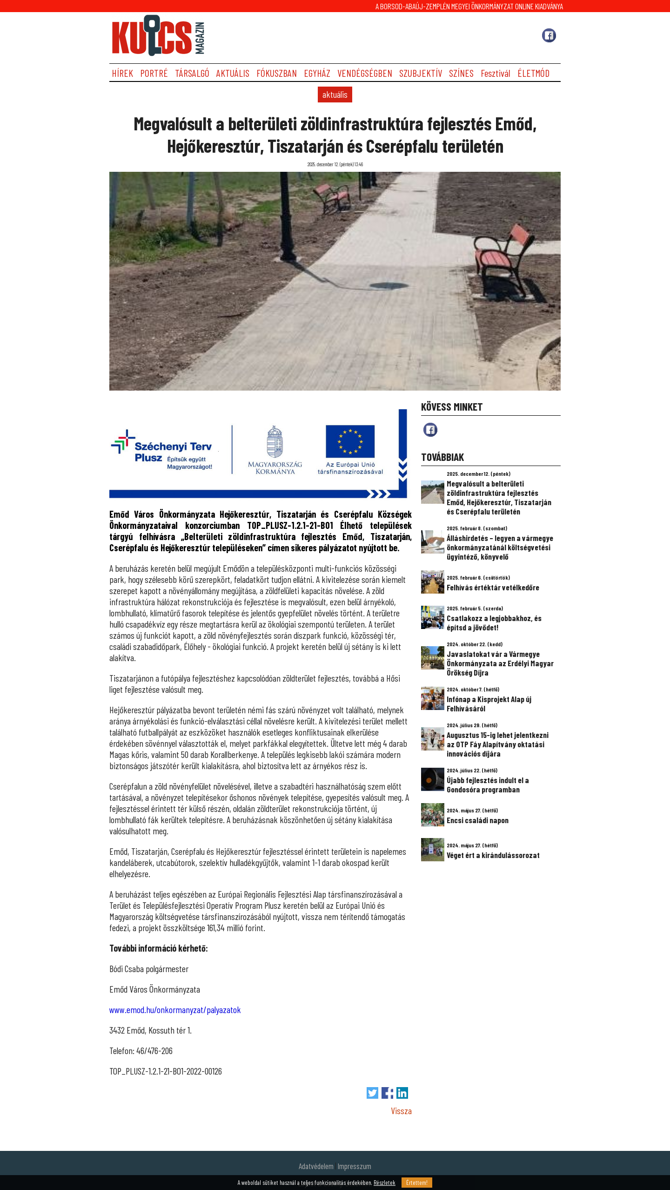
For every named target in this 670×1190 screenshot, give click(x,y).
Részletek (384, 1182)
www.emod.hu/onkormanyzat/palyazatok (175, 1009)
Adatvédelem (316, 1165)
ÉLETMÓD (533, 73)
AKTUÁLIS (232, 73)
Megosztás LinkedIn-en (402, 1093)
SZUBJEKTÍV (420, 73)
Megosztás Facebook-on (387, 1093)
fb (430, 430)
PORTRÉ (154, 73)
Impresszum (354, 1165)
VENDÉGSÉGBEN (364, 73)
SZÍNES (461, 73)
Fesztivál (495, 73)
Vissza (401, 1110)
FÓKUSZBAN (276, 73)
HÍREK (122, 73)
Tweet (372, 1093)
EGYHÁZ (317, 73)
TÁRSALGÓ (192, 73)
